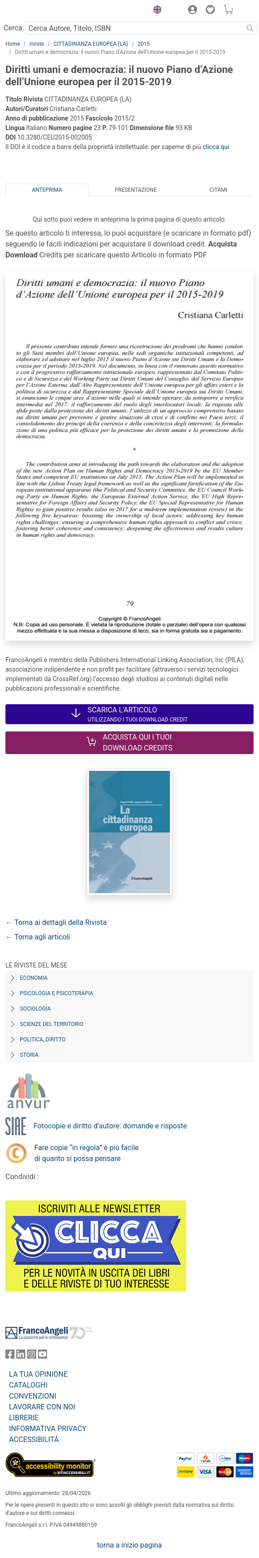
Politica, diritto (43, 1039)
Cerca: (14, 28)
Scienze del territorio (52, 1024)
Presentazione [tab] (136, 190)
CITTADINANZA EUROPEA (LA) (90, 44)
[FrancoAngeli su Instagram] (31, 1356)
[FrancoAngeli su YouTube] (42, 1356)
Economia (33, 978)
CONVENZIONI (32, 1396)
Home (12, 44)
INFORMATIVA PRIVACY (47, 1428)
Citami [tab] (218, 190)
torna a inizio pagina (129, 1545)
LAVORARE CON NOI (42, 1407)
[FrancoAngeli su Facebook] (9, 1356)
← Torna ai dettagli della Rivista (56, 922)
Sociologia (35, 1009)
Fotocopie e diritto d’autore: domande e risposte (110, 1126)
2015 (143, 44)
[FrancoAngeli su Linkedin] (20, 1356)
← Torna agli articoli (37, 937)
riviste (36, 44)
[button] (155, 11)
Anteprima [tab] (47, 190)
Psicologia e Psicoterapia (56, 993)
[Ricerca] (250, 28)
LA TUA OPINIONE (38, 1374)
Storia (29, 1055)
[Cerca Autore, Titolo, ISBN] (134, 28)
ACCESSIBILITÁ (34, 1439)
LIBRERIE (23, 1417)
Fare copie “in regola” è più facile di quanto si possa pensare (86, 1153)
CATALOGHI (28, 1385)
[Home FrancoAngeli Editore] (36, 11)
